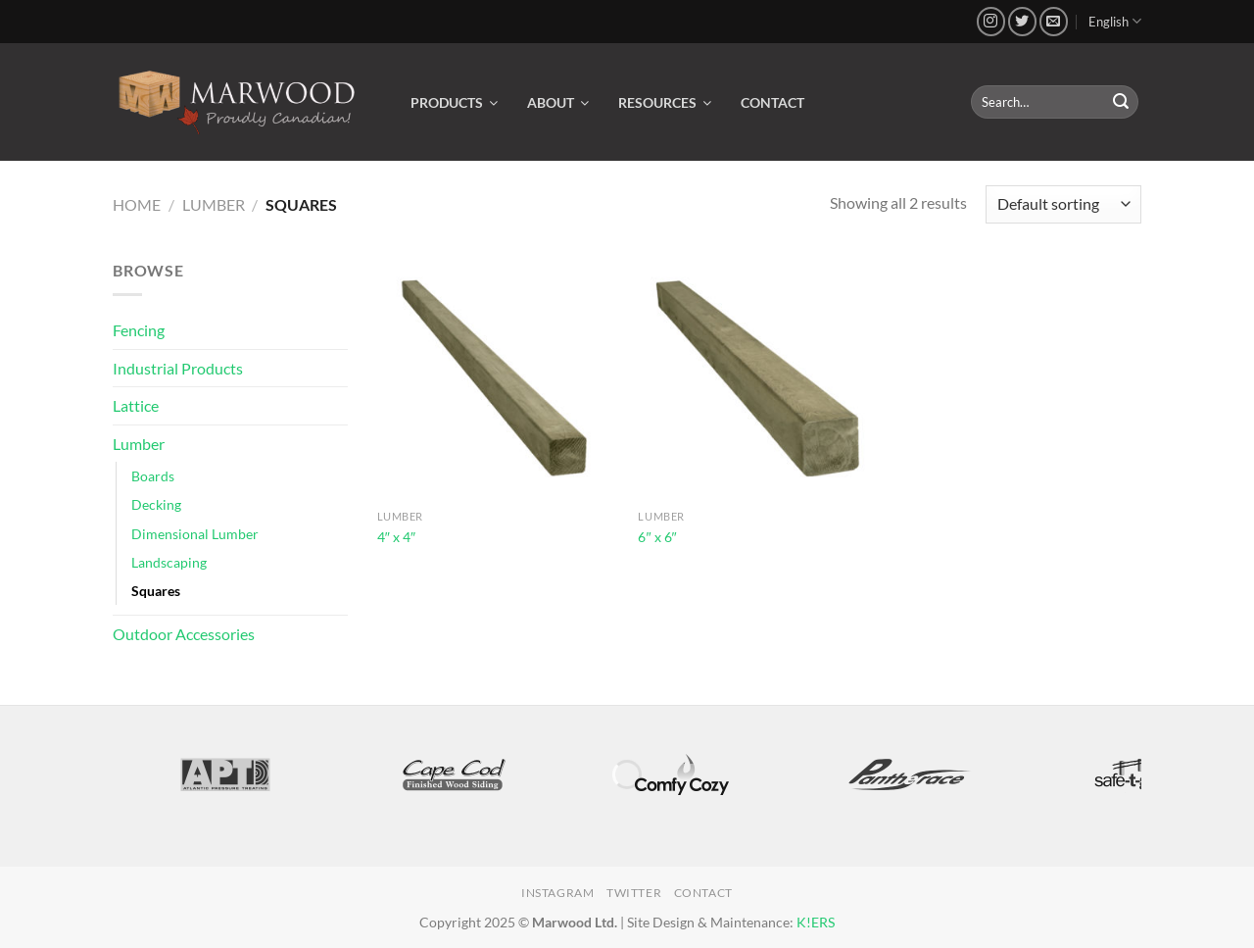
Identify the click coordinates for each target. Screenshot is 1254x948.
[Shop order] (1063, 204)
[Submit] (1120, 102)
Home (137, 204)
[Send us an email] (1053, 21)
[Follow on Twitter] (1022, 21)
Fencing (139, 330)
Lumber (213, 204)
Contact (703, 892)
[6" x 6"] (759, 379)
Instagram (558, 892)
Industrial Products (178, 368)
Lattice (136, 405)
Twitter (633, 892)
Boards (152, 476)
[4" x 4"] (498, 379)
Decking (156, 504)
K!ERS (815, 922)
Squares (155, 590)
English (1114, 21)
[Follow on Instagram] (991, 21)
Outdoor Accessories (184, 633)
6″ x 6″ (657, 536)
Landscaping (169, 562)
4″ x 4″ (396, 536)
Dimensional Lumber (195, 533)
